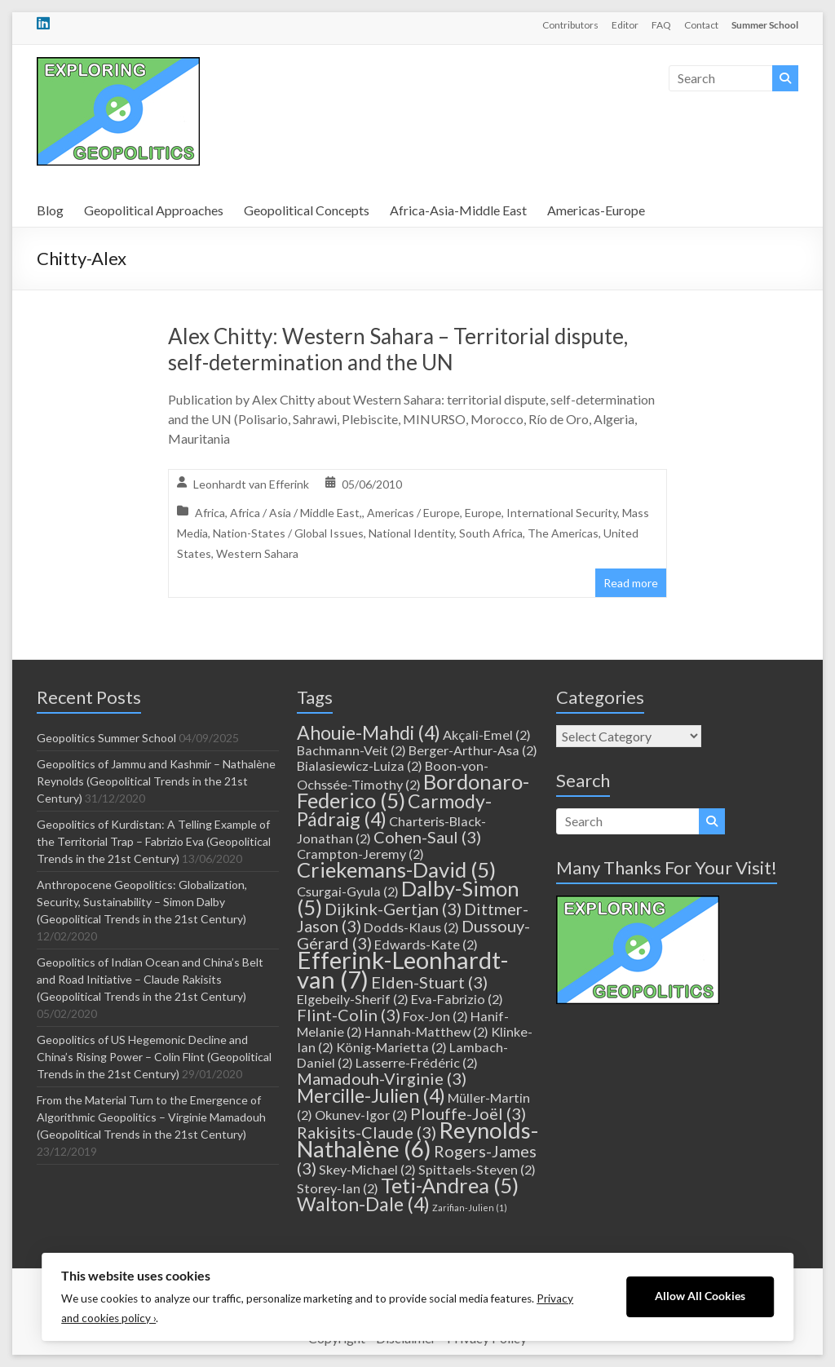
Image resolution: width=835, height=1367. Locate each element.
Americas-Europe (596, 210)
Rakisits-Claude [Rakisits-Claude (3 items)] (366, 1132)
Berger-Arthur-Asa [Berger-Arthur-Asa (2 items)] (473, 750)
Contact (701, 25)
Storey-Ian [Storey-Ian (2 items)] (337, 1188)
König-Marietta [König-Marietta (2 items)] (391, 1047)
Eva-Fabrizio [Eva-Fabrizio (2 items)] (457, 998)
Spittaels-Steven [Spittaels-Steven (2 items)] (477, 1169)
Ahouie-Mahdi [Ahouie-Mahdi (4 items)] (368, 732)
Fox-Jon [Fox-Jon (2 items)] (435, 1016)
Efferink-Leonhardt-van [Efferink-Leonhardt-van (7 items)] (402, 969)
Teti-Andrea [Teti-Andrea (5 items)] (450, 1185)
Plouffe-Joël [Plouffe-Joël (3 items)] (468, 1113)
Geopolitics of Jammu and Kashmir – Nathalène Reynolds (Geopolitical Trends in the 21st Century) (156, 781)
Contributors (570, 25)
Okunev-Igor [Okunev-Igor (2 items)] (361, 1114)
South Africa (491, 533)
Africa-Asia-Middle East (458, 210)
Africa (210, 513)
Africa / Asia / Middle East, (296, 513)
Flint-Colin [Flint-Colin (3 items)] (348, 1014)
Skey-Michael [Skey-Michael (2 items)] (367, 1169)
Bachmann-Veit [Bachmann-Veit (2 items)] (351, 750)
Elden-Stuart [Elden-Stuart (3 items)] (429, 982)
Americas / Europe (413, 513)
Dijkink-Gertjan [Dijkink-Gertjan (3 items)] (393, 908)
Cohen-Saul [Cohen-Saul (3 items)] (427, 837)
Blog (50, 210)
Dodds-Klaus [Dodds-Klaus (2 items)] (411, 927)
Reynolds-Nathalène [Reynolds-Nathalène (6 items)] (417, 1139)
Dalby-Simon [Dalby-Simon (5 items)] (408, 897)
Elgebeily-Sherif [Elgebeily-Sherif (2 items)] (353, 998)
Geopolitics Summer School (106, 738)
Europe (483, 513)
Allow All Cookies (700, 1296)
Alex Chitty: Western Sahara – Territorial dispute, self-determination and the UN (398, 349)
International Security (561, 513)
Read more (630, 583)
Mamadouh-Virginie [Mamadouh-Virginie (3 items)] (381, 1078)
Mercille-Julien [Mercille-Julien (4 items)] (371, 1095)
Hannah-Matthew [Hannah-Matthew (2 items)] (426, 1031)
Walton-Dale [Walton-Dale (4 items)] (363, 1203)
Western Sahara (257, 553)
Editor (625, 25)
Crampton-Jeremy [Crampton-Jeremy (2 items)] (360, 853)
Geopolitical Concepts (306, 210)
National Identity (411, 533)
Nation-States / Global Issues (288, 533)
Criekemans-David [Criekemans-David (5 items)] (396, 869)
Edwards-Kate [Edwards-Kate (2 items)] (426, 944)
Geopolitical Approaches (153, 210)
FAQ (661, 25)
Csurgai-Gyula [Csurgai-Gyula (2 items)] (348, 891)
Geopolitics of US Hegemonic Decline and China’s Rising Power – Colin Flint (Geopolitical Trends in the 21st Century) (154, 1057)
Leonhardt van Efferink (251, 484)
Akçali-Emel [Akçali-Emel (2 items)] (487, 734)
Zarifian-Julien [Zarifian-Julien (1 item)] (469, 1207)
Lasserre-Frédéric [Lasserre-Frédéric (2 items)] (417, 1062)
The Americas (563, 533)
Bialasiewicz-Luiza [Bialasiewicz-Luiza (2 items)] (359, 765)
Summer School (764, 25)
